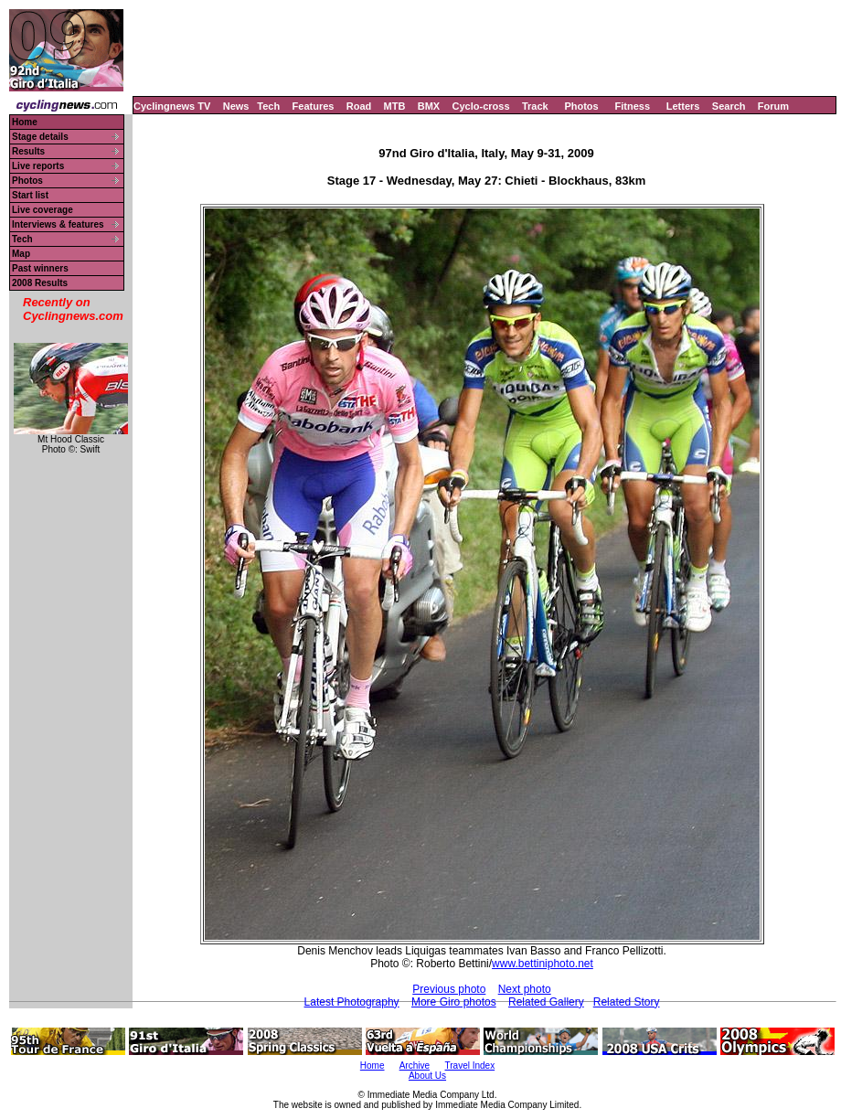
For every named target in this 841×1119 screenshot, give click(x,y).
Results (28, 151)
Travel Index (470, 1065)
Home (24, 122)
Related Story (626, 1002)
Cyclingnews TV (171, 106)
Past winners (40, 268)
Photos (581, 106)
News (236, 106)
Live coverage (42, 210)
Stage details (40, 137)
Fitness (632, 106)
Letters (683, 106)
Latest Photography (351, 1002)
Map (21, 254)
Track (535, 106)
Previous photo (448, 989)
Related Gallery (546, 1002)
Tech (268, 106)
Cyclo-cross (481, 106)
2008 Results (40, 283)
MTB (395, 106)
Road (359, 106)
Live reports (38, 166)
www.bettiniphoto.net (542, 963)
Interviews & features (58, 224)
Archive (414, 1065)
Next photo (524, 989)
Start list (30, 195)
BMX (429, 106)
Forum (773, 106)
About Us (427, 1076)
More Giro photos (453, 1002)
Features (314, 106)
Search (729, 106)
